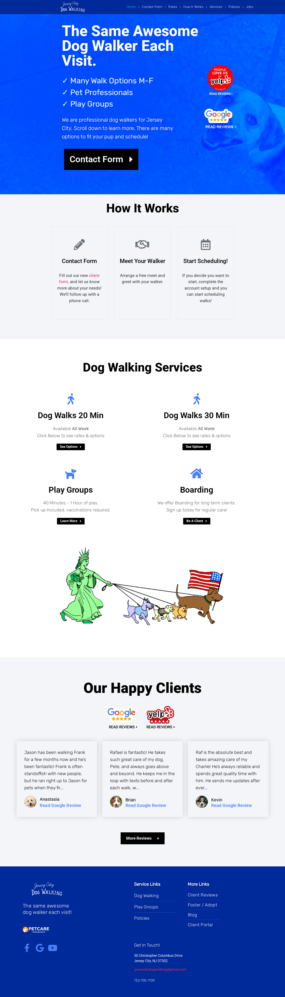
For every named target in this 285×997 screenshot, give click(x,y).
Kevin (216, 800)
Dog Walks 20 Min (71, 415)
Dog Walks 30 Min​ (197, 415)
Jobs (249, 7)
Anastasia (49, 799)
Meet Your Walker (142, 261)
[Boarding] (196, 473)
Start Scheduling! (205, 261)
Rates (172, 7)
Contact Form (152, 7)
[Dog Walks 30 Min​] (196, 398)
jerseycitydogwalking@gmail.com (160, 969)
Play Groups (71, 490)
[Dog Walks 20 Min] (70, 398)
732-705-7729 (144, 980)
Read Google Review (60, 805)
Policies (234, 7)
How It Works (193, 7)
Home (131, 7)
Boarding (196, 490)
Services (216, 7)
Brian (130, 800)
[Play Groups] (70, 473)
